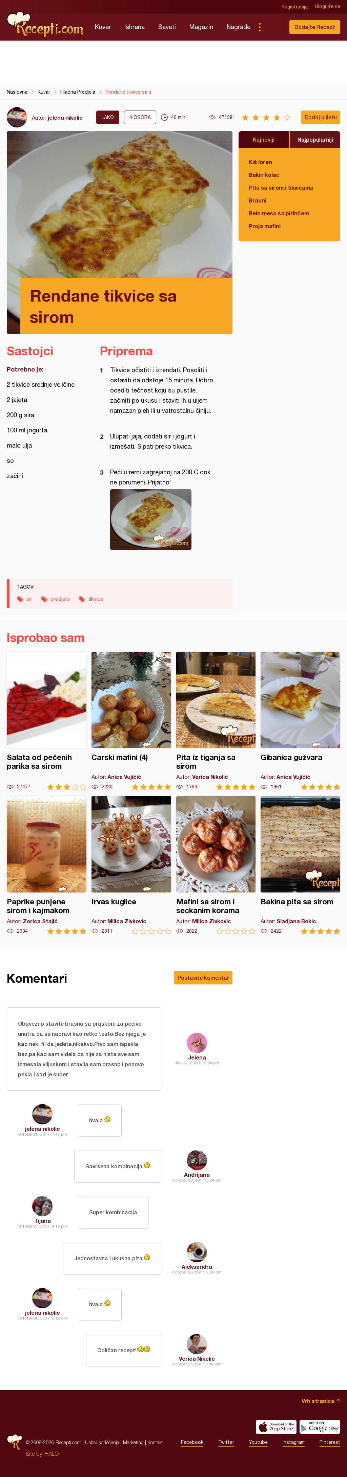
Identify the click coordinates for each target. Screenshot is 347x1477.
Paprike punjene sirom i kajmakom (46, 865)
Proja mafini (265, 226)
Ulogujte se (327, 6)
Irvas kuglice (131, 865)
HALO (52, 1454)
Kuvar (103, 26)
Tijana (42, 1220)
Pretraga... (273, 27)
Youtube (258, 1442)
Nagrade (238, 26)
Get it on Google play (320, 1427)
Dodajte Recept (314, 27)
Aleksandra (197, 1266)
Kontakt (155, 1442)
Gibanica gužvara (300, 721)
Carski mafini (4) (131, 721)
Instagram (294, 1442)
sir (29, 599)
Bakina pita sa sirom (300, 865)
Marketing (133, 1442)
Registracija (295, 6)
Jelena (197, 1057)
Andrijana (197, 1174)
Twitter (226, 1442)
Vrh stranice (318, 1401)
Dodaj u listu (321, 117)
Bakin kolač (264, 174)
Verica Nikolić (197, 1358)
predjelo (60, 599)
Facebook (192, 1442)
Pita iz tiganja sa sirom (216, 721)
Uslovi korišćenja (102, 1442)
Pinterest (330, 1442)
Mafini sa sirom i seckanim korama (216, 865)
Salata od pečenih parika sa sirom (46, 721)
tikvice (96, 599)
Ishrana (134, 26)
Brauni (257, 200)
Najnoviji (263, 139)
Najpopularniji (315, 139)
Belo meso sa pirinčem (279, 213)
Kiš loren (260, 162)
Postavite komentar (203, 977)
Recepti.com (46, 24)
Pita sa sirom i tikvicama (281, 187)
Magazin (201, 26)
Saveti (167, 26)
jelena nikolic (65, 117)
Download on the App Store (276, 1427)
